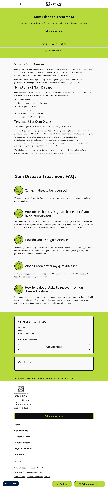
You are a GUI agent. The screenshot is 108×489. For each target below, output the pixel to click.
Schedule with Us (54, 30)
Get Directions (54, 346)
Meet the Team (22, 436)
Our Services (21, 430)
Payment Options (23, 448)
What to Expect (22, 442)
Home (17, 424)
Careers (47, 477)
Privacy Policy (20, 477)
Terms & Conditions (35, 477)
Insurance (19, 454)
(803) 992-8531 (57, 51)
